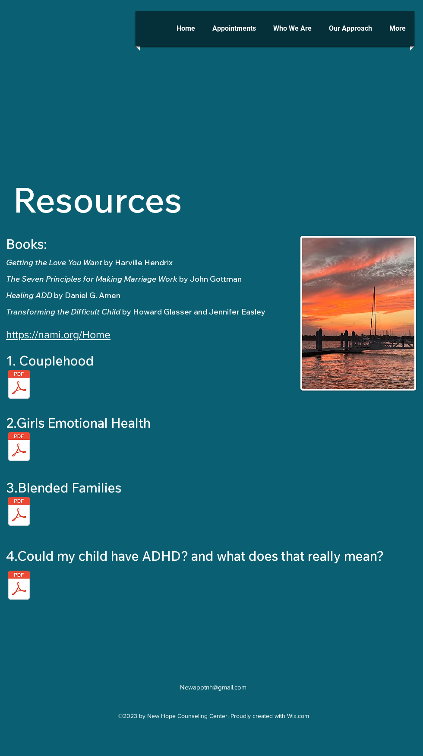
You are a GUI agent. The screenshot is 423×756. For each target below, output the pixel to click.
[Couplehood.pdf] (19, 385)
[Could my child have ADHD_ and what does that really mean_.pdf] (19, 586)
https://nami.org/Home (58, 334)
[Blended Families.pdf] (19, 447)
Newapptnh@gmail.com (213, 687)
